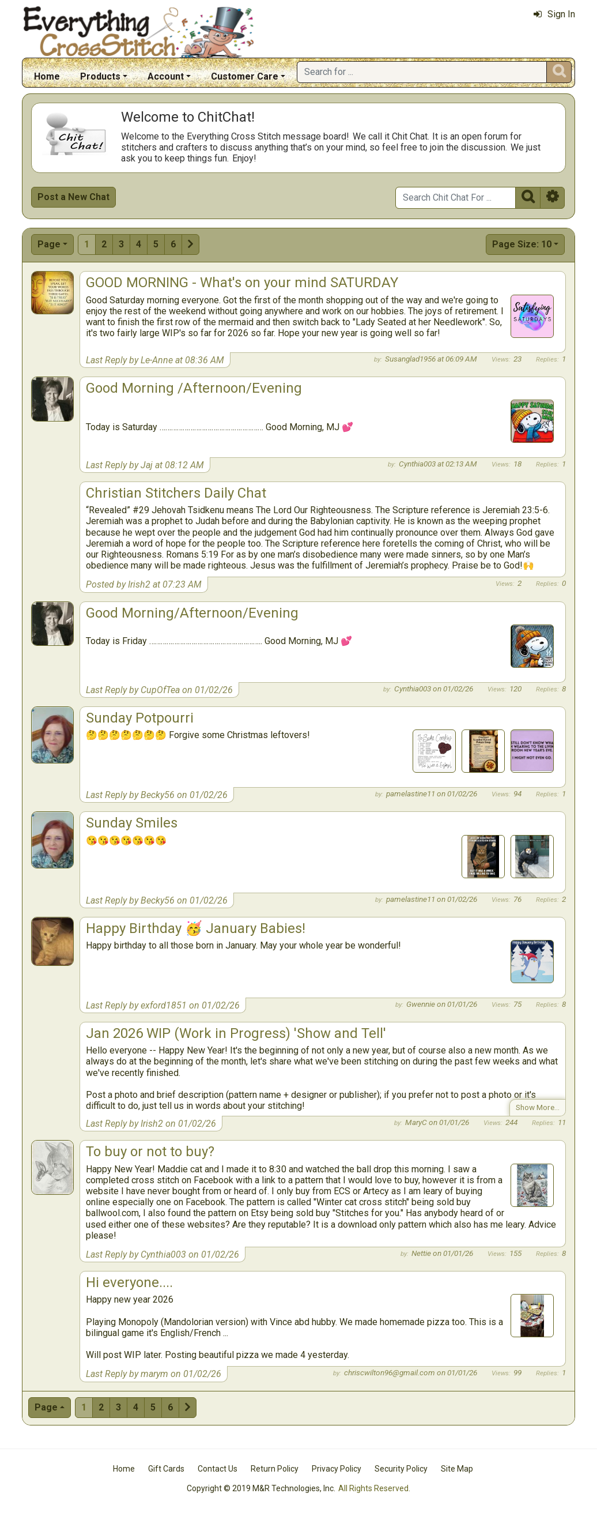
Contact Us (217, 1468)
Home (47, 76)
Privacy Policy (336, 1468)
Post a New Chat (73, 196)
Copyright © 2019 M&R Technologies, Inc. (261, 1488)
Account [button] (166, 76)
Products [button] (100, 76)
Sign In (554, 14)
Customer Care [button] (244, 76)
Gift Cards (166, 1468)
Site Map (457, 1468)
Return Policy (274, 1468)
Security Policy (401, 1468)
